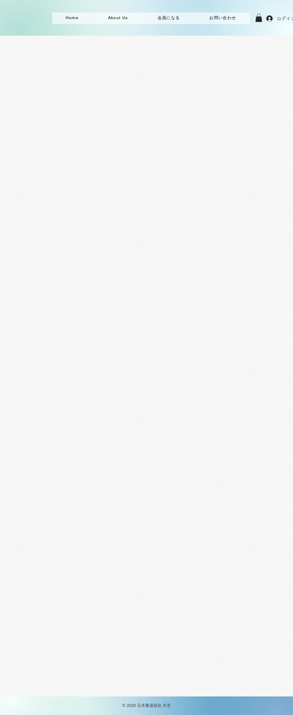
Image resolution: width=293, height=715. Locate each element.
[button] (258, 18)
